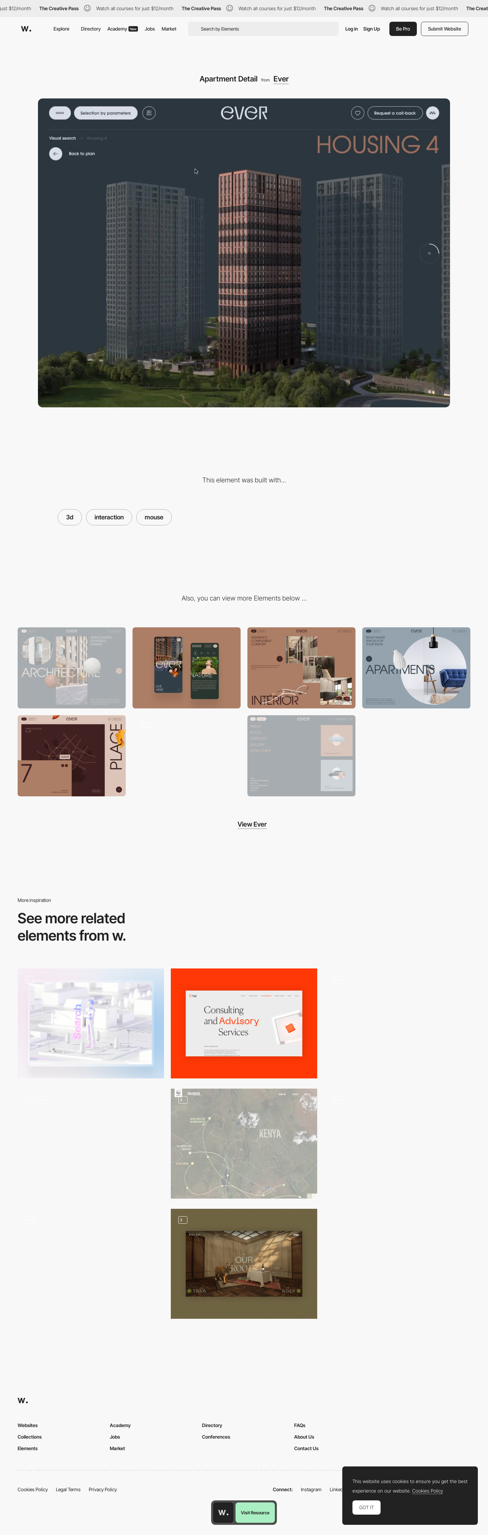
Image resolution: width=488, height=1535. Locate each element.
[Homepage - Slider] (244, 1264)
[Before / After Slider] (416, 667)
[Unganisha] (244, 1144)
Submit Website (444, 29)
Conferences (216, 1437)
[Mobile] (187, 667)
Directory (91, 29)
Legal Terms (68, 1489)
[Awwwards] (26, 29)
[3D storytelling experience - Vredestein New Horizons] (397, 1141)
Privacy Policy (103, 1489)
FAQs (299, 1425)
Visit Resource (255, 1512)
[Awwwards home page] (223, 1512)
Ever (281, 78)
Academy (122, 29)
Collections (30, 1437)
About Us (304, 1437)
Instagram (311, 1489)
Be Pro (403, 29)
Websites (28, 1425)
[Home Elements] (91, 1144)
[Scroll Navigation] (187, 755)
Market (169, 29)
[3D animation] (91, 1023)
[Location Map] (72, 755)
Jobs (150, 29)
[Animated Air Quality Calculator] (397, 1023)
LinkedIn (338, 1489)
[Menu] (301, 755)
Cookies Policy (33, 1489)
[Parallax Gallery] (301, 667)
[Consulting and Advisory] (244, 1023)
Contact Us (306, 1448)
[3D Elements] (91, 1264)
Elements (28, 1448)
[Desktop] (72, 667)
